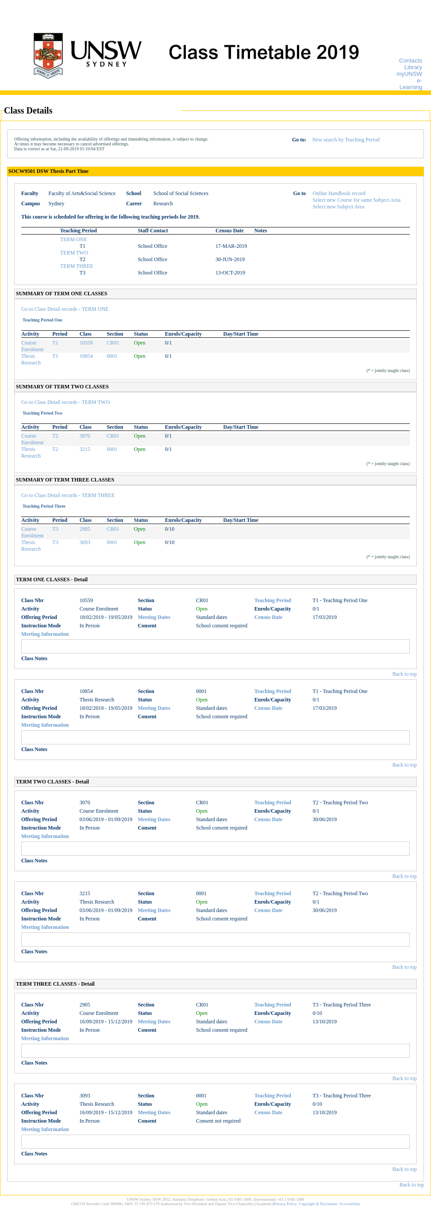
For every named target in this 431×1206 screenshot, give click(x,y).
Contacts (410, 60)
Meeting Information (45, 634)
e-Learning (411, 83)
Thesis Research (31, 359)
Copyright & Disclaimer (318, 1204)
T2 (55, 436)
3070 (85, 436)
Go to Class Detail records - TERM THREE (68, 495)
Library (413, 67)
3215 (85, 449)
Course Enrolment (32, 346)
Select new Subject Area (339, 207)
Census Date (268, 617)
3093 (85, 542)
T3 (55, 529)
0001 (112, 356)
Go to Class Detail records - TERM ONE (64, 309)
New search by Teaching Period (345, 140)
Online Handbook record (339, 193)
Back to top (405, 674)
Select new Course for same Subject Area (357, 200)
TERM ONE (73, 239)
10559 (86, 343)
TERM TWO (74, 253)
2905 (85, 529)
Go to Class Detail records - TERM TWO (65, 402)
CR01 (113, 343)
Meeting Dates (154, 617)
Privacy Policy (285, 1204)
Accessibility (349, 1204)
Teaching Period (272, 600)
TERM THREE (76, 266)
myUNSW (409, 73)
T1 (55, 343)
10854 (86, 356)
